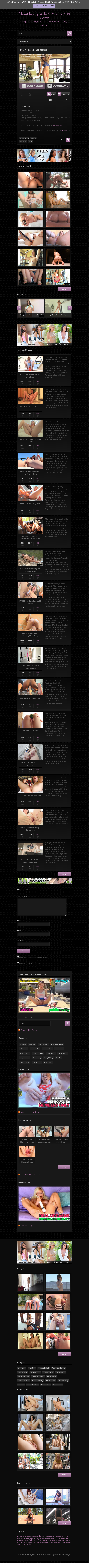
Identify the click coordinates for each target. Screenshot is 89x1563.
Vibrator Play (37, 1064)
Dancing (33, 137)
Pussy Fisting (37, 1059)
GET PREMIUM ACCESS (44, 5)
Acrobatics (23, 1046)
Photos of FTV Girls (29, 1032)
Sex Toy (58, 1059)
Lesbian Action (47, 1051)
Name (19, 922)
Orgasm (44, 1544)
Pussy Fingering (24, 1059)
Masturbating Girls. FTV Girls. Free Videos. (44, 14)
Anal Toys (22, 1540)
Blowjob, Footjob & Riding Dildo (58, 256)
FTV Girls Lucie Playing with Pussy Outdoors (30, 276)
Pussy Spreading (33, 1538)
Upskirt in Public (53, 1538)
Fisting (26, 1538)
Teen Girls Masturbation (30, 1177)
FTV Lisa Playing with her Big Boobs (58, 218)
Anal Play (32, 1046)
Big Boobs (39, 1544)
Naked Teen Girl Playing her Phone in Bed (30, 218)
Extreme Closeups (38, 1542)
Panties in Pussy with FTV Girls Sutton (30, 237)
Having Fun (22, 140)
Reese (30, 140)
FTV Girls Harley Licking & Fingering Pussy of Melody (30, 179)
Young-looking (61, 1542)
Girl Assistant (23, 1051)
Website (20, 942)
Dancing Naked (24, 137)
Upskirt (69, 1544)
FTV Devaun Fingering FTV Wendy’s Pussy (58, 179)
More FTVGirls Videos (30, 1114)
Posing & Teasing (38, 1055)
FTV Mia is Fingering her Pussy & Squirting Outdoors (58, 198)
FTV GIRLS (11, 2)
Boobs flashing (52, 1540)
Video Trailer (48, 1064)
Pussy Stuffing (48, 1059)
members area (58, 124)
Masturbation (59, 1051)
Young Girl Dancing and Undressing (31, 307)
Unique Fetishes (24, 1064)
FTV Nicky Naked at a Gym (30, 256)
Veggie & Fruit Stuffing (42, 1540)
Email (19, 932)
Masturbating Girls (28, 1227)
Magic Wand (50, 1544)
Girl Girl (65, 1544)
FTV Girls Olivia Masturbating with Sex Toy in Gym (58, 276)
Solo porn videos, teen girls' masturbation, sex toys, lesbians (44, 22)
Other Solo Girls (24, 1055)
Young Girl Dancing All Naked (58, 307)
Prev (19, 307)
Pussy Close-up (62, 1055)
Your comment (22, 895)
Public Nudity (51, 1055)
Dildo (47, 1538)
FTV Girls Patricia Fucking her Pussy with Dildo (58, 237)
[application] (44, 67)
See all (64, 288)
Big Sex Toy (20, 1538)
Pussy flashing (24, 1542)
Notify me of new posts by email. (30, 965)
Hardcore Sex (35, 1051)
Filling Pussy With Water (30, 198)
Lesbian (49, 1542)
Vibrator (28, 1546)
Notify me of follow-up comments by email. (33, 959)
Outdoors (42, 1538)
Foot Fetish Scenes (57, 1046)
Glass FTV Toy (21, 1546)
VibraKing (54, 1542)
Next (70, 307)
